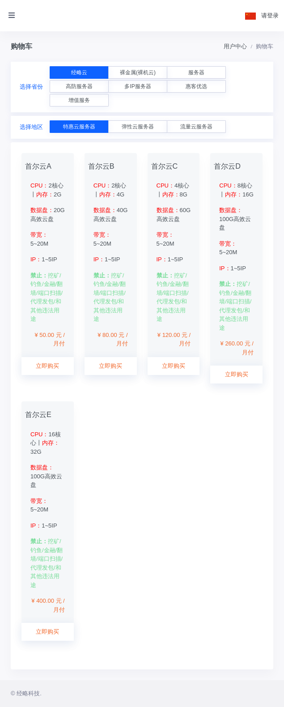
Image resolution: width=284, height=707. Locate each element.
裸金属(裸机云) (138, 72)
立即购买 (47, 365)
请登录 (270, 15)
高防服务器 (79, 86)
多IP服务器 (137, 86)
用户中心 (235, 46)
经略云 (79, 72)
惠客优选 (196, 86)
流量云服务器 (196, 127)
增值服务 (79, 100)
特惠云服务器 (79, 127)
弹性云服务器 (138, 127)
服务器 (196, 72)
